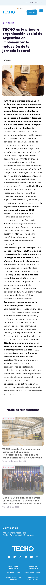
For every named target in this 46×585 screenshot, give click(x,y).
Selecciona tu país (32, 3)
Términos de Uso (13, 573)
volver (10, 23)
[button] (41, 10)
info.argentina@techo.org (14, 532)
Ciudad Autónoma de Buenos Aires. (19, 535)
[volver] (3, 23)
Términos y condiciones (33, 567)
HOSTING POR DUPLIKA (33, 573)
